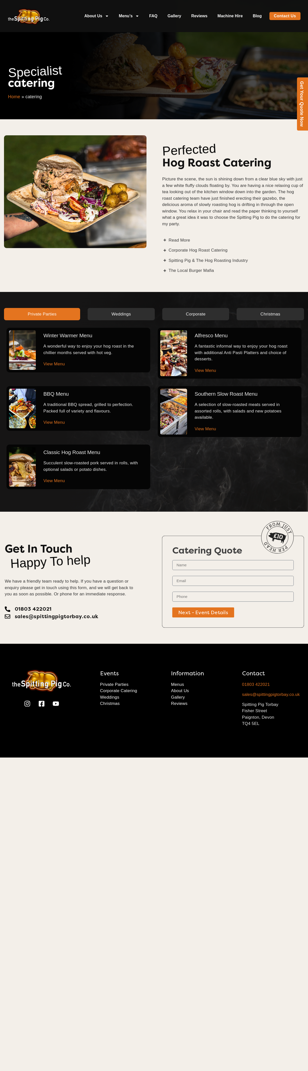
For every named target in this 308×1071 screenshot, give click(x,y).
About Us (96, 16)
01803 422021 (256, 684)
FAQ (153, 16)
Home (14, 96)
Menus (177, 684)
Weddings (109, 697)
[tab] (42, 314)
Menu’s (129, 16)
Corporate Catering (118, 690)
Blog (257, 16)
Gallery (174, 16)
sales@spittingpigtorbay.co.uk (271, 694)
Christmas (110, 703)
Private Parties (114, 684)
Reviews (199, 16)
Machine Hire (230, 16)
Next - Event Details (203, 612)
